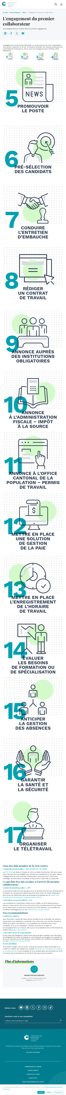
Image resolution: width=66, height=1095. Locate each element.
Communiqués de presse (33, 1066)
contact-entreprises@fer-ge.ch (37, 978)
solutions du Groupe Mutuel (38, 910)
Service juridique (10, 943)
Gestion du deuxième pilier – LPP (16, 888)
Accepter (41, 1092)
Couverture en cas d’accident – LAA (17, 900)
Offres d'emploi (33, 1070)
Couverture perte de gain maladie (17, 932)
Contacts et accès (33, 1074)
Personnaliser (58, 1092)
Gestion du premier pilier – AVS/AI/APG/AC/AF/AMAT (25, 869)
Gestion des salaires (11, 916)
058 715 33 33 (38, 980)
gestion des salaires (19, 930)
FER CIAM (9, 872)
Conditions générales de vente (33, 1082)
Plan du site (33, 1078)
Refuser (49, 1092)
